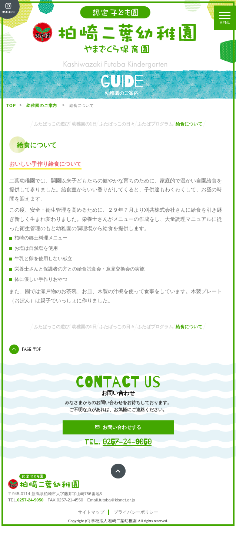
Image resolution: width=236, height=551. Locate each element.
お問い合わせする (118, 451)
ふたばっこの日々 (138, 124)
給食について (118, 137)
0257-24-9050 (127, 465)
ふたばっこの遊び (47, 124)
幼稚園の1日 (92, 124)
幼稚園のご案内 (42, 105)
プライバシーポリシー (136, 535)
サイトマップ (91, 535)
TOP (11, 105)
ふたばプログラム (188, 124)
